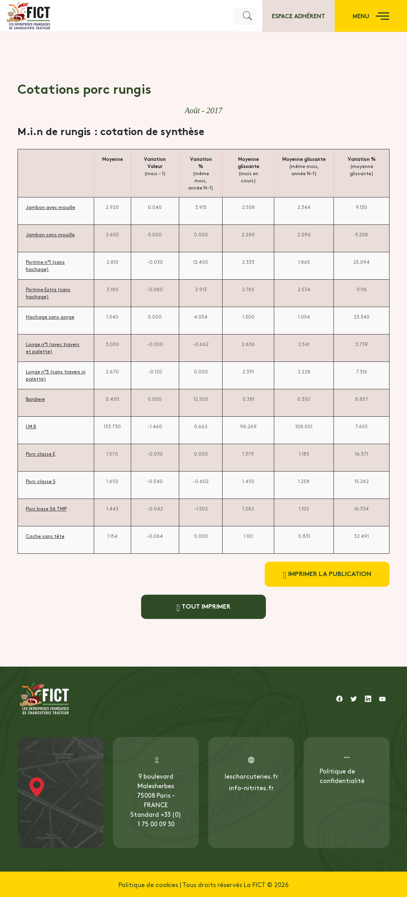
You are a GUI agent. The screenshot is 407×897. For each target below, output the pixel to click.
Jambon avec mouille (50, 207)
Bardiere (35, 399)
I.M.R (31, 426)
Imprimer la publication (327, 574)
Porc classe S (40, 481)
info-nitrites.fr (251, 787)
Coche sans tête (45, 536)
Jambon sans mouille (50, 234)
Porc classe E (40, 453)
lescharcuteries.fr (251, 775)
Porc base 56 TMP (46, 508)
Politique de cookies (148, 884)
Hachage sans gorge (50, 316)
